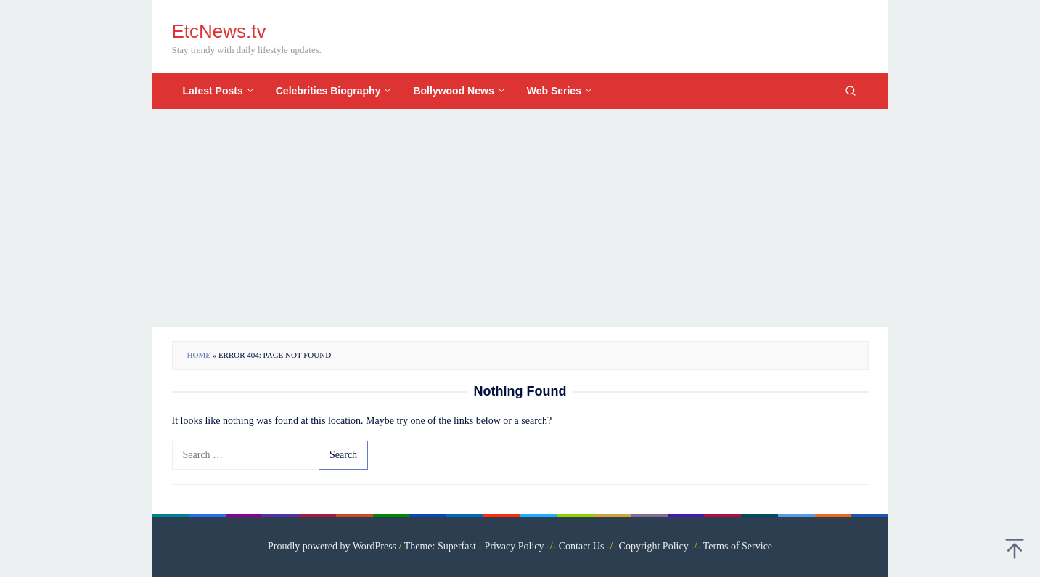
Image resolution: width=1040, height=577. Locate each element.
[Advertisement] (520, 217)
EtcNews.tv (219, 31)
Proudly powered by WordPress (332, 546)
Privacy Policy (514, 546)
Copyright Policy (654, 546)
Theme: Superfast (440, 546)
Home (198, 355)
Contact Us (582, 546)
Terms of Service (737, 546)
